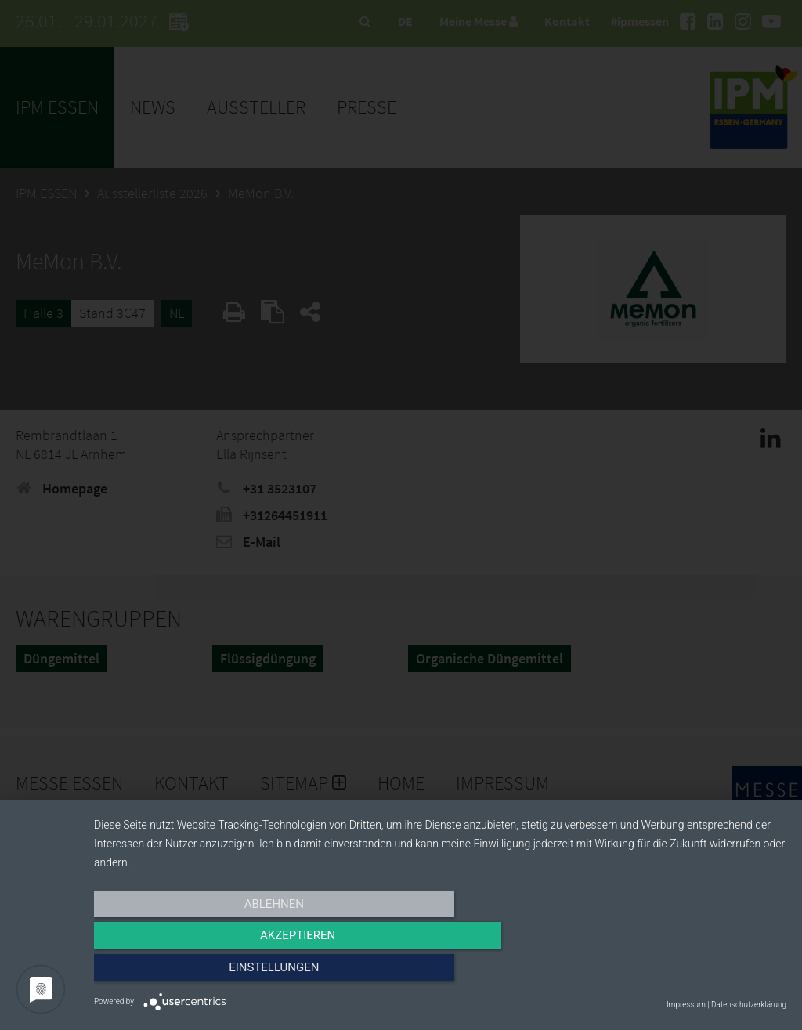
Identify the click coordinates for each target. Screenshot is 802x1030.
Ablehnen (197, 973)
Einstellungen (683, 973)
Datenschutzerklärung (748, 1004)
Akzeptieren (440, 973)
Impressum (686, 1004)
